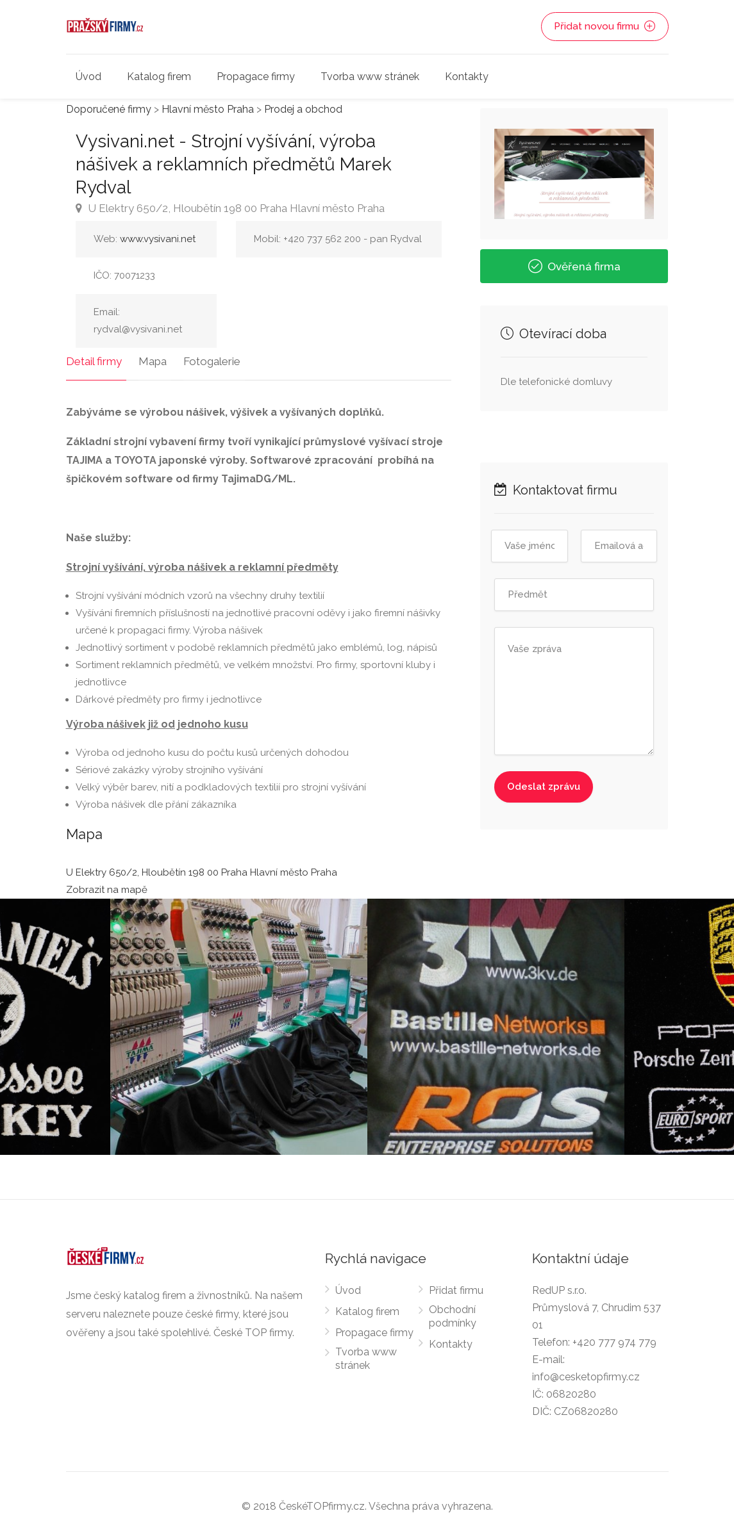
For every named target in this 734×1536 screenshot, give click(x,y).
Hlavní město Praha (208, 109)
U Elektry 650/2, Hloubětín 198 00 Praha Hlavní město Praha (230, 208)
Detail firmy (94, 356)
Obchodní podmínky (452, 1312)
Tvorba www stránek (370, 76)
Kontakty (466, 76)
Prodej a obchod (303, 109)
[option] (495, 1022)
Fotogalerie (202, 356)
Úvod (88, 76)
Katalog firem (159, 76)
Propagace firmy (256, 76)
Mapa (148, 356)
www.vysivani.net (158, 239)
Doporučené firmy (108, 109)
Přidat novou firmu (605, 27)
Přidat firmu (456, 1286)
